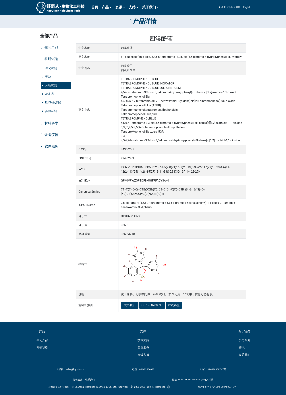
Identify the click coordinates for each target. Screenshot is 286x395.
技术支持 (143, 340)
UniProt (196, 379)
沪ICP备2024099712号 (224, 387)
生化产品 (42, 340)
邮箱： (71, 369)
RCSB (188, 379)
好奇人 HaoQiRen (156, 387)
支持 (132, 7)
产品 (105, 7)
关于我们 (149, 7)
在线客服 (174, 305)
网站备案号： (205, 387)
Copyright (123, 387)
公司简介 (244, 340)
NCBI (180, 379)
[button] (237, 7)
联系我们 (130, 305)
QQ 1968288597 (152, 305)
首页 (94, 7)
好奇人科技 (207, 379)
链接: (174, 379)
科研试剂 (42, 347)
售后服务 (143, 347)
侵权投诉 (77, 379)
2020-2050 (139, 387)
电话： (142, 369)
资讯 (118, 7)
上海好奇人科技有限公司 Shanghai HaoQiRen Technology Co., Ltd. (82, 387)
